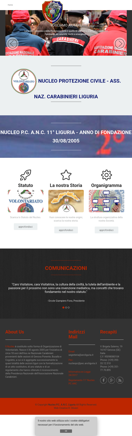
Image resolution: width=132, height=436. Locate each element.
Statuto (25, 185)
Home (10, 5)
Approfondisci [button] (26, 226)
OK (66, 431)
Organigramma (106, 185)
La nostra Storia (66, 185)
